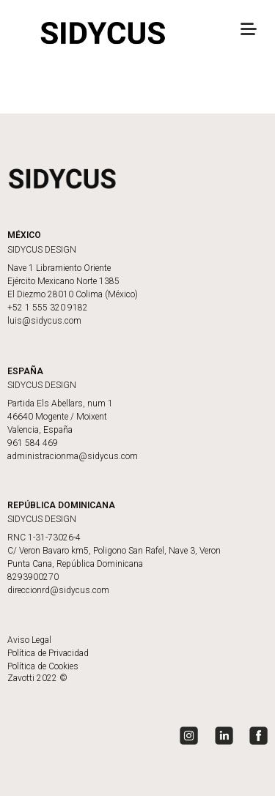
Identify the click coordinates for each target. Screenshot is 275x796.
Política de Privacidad (48, 653)
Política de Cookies (42, 666)
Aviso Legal (29, 640)
